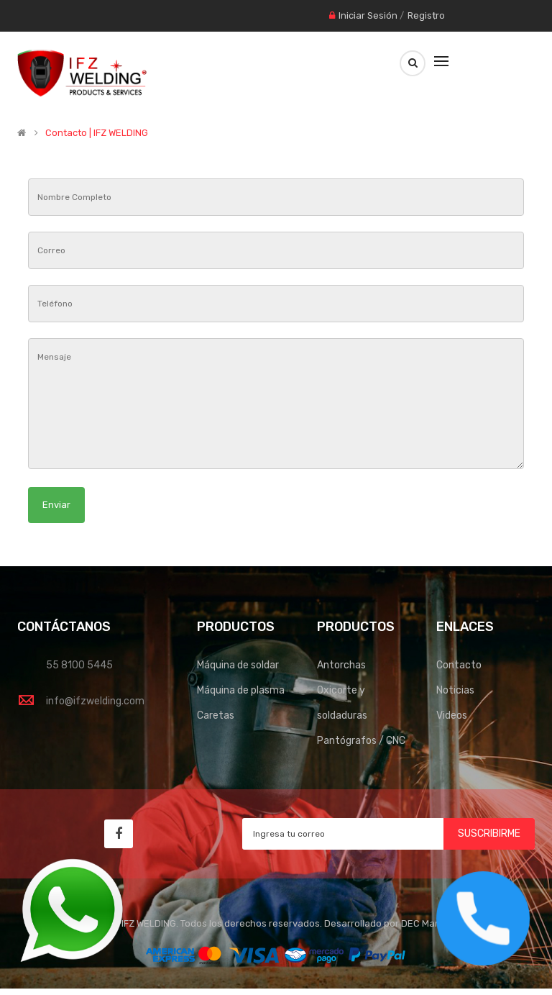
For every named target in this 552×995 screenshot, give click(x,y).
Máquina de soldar (238, 665)
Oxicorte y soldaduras (342, 703)
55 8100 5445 (79, 665)
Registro (426, 15)
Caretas (215, 715)
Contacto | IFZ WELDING (96, 133)
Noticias (455, 690)
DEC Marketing (433, 923)
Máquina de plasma (241, 690)
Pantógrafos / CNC (361, 741)
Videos (451, 715)
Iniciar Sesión (368, 15)
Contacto (459, 665)
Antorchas (341, 665)
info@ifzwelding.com (95, 701)
